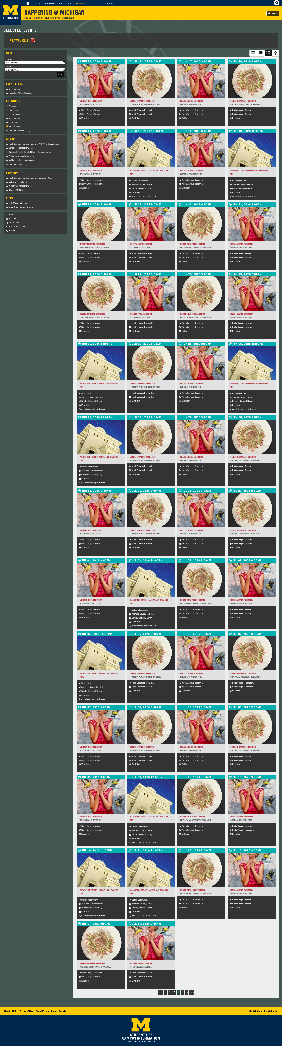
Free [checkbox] (12, 106)
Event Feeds (42, 1011)
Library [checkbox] (13, 110)
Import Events (58, 1011)
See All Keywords (19, 131)
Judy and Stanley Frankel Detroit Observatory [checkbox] (30, 152)
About (7, 1011)
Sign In (273, 13)
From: (9, 59)
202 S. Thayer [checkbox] (16, 190)
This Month (65, 3)
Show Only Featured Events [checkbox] (21, 207)
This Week (49, 3)
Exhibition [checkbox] (14, 89)
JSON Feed (12, 222)
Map (92, 3)
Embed (10, 230)
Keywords (22, 40)
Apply (60, 74)
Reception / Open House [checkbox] (20, 93)
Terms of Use (26, 1011)
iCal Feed (12, 219)
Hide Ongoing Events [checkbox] (18, 203)
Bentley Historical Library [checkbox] (21, 148)
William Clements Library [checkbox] (20, 186)
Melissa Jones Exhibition (91, 100)
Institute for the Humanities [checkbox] (21, 160)
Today (36, 3)
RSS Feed (12, 215)
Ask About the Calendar (263, 1011)
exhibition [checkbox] (14, 126)
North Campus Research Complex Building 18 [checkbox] (30, 178)
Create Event (106, 3)
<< (160, 992)
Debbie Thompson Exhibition (142, 100)
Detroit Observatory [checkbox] (18, 182)
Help (14, 1011)
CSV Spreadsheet (15, 226)
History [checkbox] (13, 122)
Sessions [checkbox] (14, 114)
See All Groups (18, 165)
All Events (81, 3)
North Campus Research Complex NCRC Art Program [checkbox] (34, 144)
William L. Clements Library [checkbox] (21, 156)
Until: (9, 66)
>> (192, 992)
